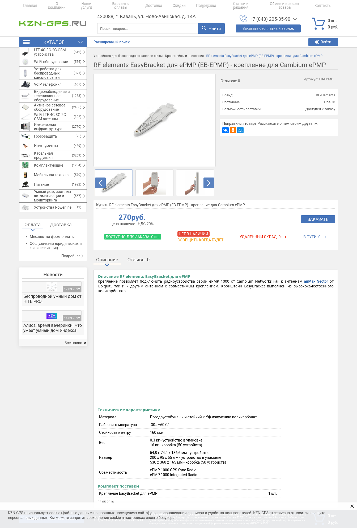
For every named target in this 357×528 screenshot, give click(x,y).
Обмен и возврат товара (263, 5)
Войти (323, 42)
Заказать (318, 219)
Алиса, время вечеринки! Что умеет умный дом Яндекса (52, 361)
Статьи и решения (220, 5)
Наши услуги (78, 5)
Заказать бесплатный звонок (268, 28)
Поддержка (187, 5)
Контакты (299, 5)
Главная (26, 5)
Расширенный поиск (112, 42)
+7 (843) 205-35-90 (270, 19)
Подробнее (72, 289)
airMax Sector (316, 281)
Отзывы (139, 259)
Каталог (53, 42)
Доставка (142, 5)
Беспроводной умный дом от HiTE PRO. (52, 332)
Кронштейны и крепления (184, 56)
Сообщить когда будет (200, 240)
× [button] (352, 506)
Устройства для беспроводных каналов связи (128, 56)
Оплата (32, 257)
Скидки (164, 5)
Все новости (75, 376)
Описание (107, 259)
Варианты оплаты (112, 5)
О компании (50, 5)
